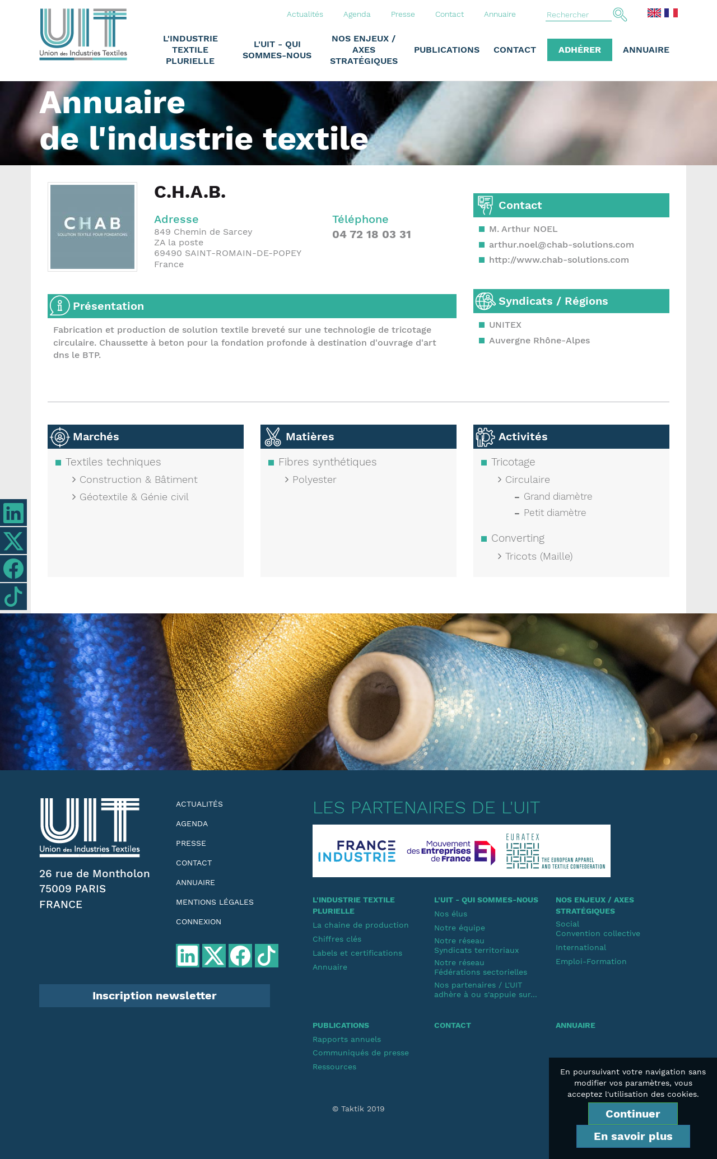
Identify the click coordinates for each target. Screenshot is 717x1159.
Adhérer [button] (579, 49)
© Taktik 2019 (358, 1108)
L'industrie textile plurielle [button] (190, 49)
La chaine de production (361, 924)
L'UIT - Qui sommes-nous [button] (277, 49)
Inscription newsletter (154, 995)
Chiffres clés (337, 938)
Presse (403, 14)
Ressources (334, 1066)
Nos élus (450, 913)
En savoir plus (633, 1136)
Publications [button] (446, 49)
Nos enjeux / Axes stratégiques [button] (364, 49)
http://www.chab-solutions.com (559, 259)
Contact (449, 14)
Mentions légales (215, 901)
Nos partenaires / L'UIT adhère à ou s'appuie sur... (485, 989)
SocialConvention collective (598, 928)
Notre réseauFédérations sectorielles (480, 967)
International (581, 947)
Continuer (633, 1113)
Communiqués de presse (361, 1052)
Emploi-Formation (591, 961)
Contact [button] (514, 49)
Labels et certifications (357, 952)
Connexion (198, 921)
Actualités (305, 14)
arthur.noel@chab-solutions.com (561, 244)
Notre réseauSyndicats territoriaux (476, 945)
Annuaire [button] (646, 49)
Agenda (357, 14)
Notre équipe (459, 927)
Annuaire (500, 14)
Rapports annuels (347, 1039)
